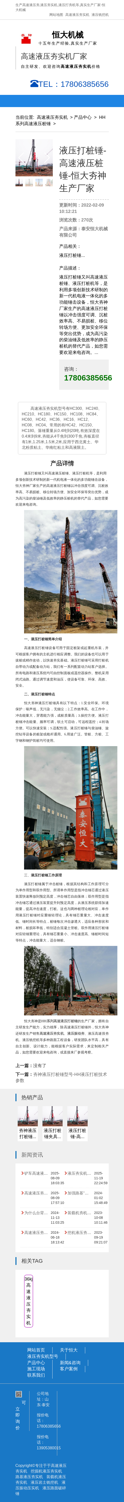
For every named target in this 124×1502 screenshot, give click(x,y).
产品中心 (83, 117)
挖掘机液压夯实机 (46, 1471)
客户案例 (69, 1368)
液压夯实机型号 (42, 1356)
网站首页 (36, 1350)
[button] (47, 157)
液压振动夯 (75, 1033)
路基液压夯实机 (29, 1477)
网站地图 (56, 15)
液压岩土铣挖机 (45, 1482)
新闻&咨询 (70, 1362)
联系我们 (36, 1375)
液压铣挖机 (100, 15)
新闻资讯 (32, 1155)
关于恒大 (69, 1350)
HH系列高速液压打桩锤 (59, 1021)
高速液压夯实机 (77, 15)
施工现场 (36, 1368)
